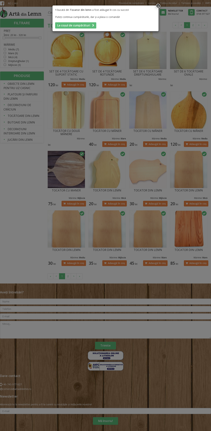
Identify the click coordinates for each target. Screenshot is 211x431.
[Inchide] (158, 6)
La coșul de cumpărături (75, 25)
